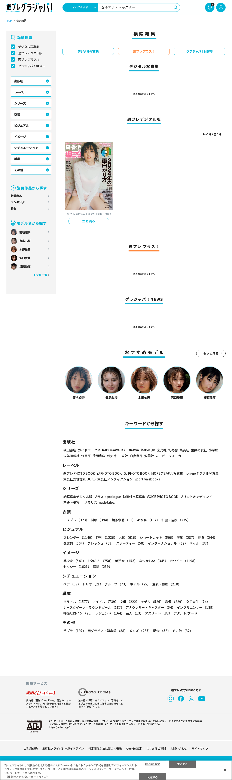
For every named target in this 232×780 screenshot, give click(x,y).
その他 (18, 170)
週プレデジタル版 (30, 53)
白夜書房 (136, 456)
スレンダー (78, 537)
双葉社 (149, 456)
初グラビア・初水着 (107, 630)
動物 (162, 630)
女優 (129, 601)
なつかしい (153, 560)
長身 (207, 537)
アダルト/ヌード (185, 613)
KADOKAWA (111, 450)
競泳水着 (123, 520)
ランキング (18, 202)
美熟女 (126, 560)
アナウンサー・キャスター (150, 607)
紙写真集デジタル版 (77, 496)
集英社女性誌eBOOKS (79, 479)
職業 (17, 159)
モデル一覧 (40, 275)
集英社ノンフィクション (115, 479)
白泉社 (123, 456)
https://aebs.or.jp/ (59, 726)
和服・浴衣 (175, 520)
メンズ (140, 630)
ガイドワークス (89, 450)
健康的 (74, 543)
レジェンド (109, 613)
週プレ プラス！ (29, 59)
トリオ (92, 584)
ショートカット (157, 537)
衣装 (17, 114)
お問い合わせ (178, 748)
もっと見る (211, 353)
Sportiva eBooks (147, 479)
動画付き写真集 (134, 496)
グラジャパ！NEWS (31, 66)
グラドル (77, 601)
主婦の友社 (199, 450)
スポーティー (131, 543)
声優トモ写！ (73, 502)
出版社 (18, 81)
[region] (116, 770)
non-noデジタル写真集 (202, 473)
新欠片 (112, 456)
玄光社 (162, 450)
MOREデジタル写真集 (167, 473)
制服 (100, 520)
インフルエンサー (196, 607)
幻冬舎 (173, 450)
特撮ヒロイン (78, 613)
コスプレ (76, 520)
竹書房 (86, 456)
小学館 (213, 450)
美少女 (74, 560)
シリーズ (20, 103)
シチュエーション (26, 148)
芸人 (134, 613)
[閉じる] (225, 770)
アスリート (158, 613)
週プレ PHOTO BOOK (79, 473)
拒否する (182, 763)
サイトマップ (200, 748)
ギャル (199, 543)
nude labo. (107, 502)
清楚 (102, 566)
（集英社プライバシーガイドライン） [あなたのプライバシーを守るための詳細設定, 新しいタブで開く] (27, 777)
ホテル (140, 584)
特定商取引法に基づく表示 (105, 748)
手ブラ (74, 630)
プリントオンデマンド (196, 496)
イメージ (20, 136)
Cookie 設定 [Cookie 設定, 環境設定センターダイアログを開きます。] (152, 763)
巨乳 (106, 537)
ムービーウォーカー (170, 456)
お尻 (128, 537)
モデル (152, 601)
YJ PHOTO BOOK (109, 473)
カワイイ (183, 560)
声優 (174, 601)
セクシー (77, 566)
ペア (72, 584)
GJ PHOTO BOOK (136, 473)
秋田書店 (69, 450)
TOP (9, 20)
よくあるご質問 (156, 748)
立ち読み (88, 221)
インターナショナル (168, 543)
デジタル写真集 (28, 46)
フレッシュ (101, 543)
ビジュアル (21, 125)
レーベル (20, 92)
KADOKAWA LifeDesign (138, 450)
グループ (116, 584)
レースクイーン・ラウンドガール (93, 607)
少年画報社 (71, 456)
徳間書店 (98, 456)
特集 (13, 209)
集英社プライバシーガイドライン (63, 748)
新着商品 (16, 196)
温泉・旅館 (166, 584)
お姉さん (100, 560)
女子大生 (198, 601)
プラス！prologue (107, 496)
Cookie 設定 (134, 748)
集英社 (184, 450)
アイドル (105, 601)
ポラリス (90, 502)
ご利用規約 (31, 748)
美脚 (186, 537)
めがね (148, 520)
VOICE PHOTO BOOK (162, 496)
